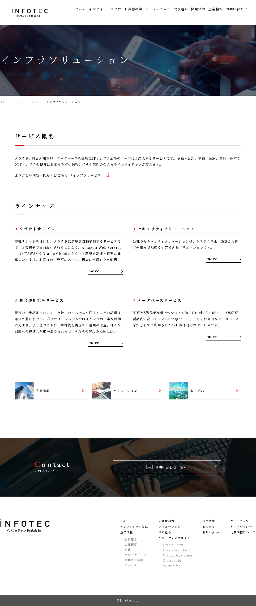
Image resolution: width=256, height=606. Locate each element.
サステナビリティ (136, 554)
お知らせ (208, 526)
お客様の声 (166, 520)
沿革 (127, 549)
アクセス (130, 565)
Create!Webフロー (177, 550)
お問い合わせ (211, 532)
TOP (124, 520)
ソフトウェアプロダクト (176, 537)
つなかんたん (172, 565)
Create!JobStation (177, 555)
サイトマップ (239, 520)
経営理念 (130, 539)
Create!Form (173, 545)
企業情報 (126, 532)
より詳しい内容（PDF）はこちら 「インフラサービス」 (60, 175)
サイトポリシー (241, 526)
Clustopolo (172, 560)
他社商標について (243, 532)
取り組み (165, 532)
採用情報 (208, 520)
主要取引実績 (133, 560)
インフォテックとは (134, 526)
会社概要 (130, 544)
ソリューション (169, 526)
